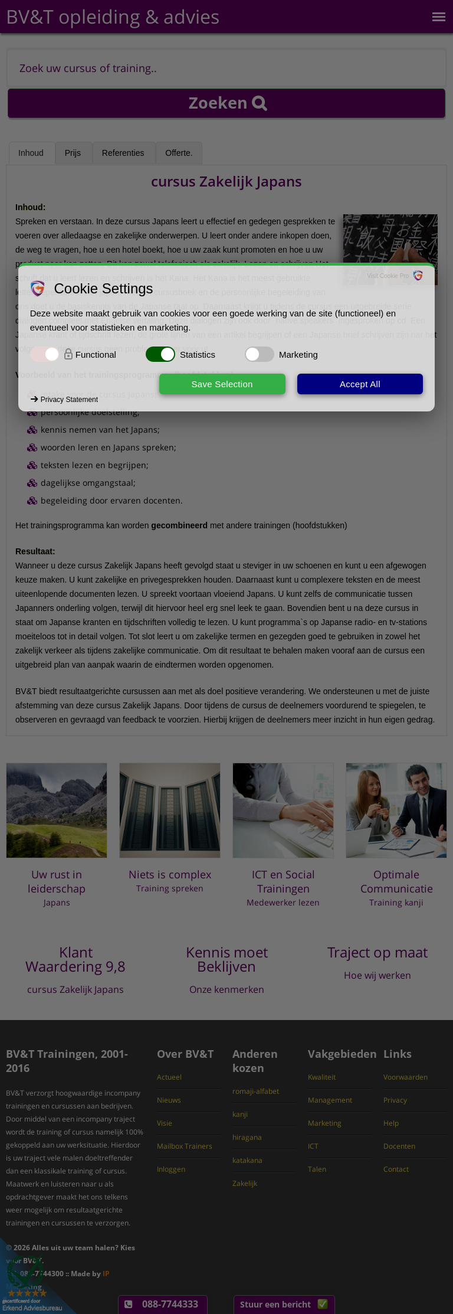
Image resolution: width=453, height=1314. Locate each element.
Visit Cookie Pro (388, 276)
